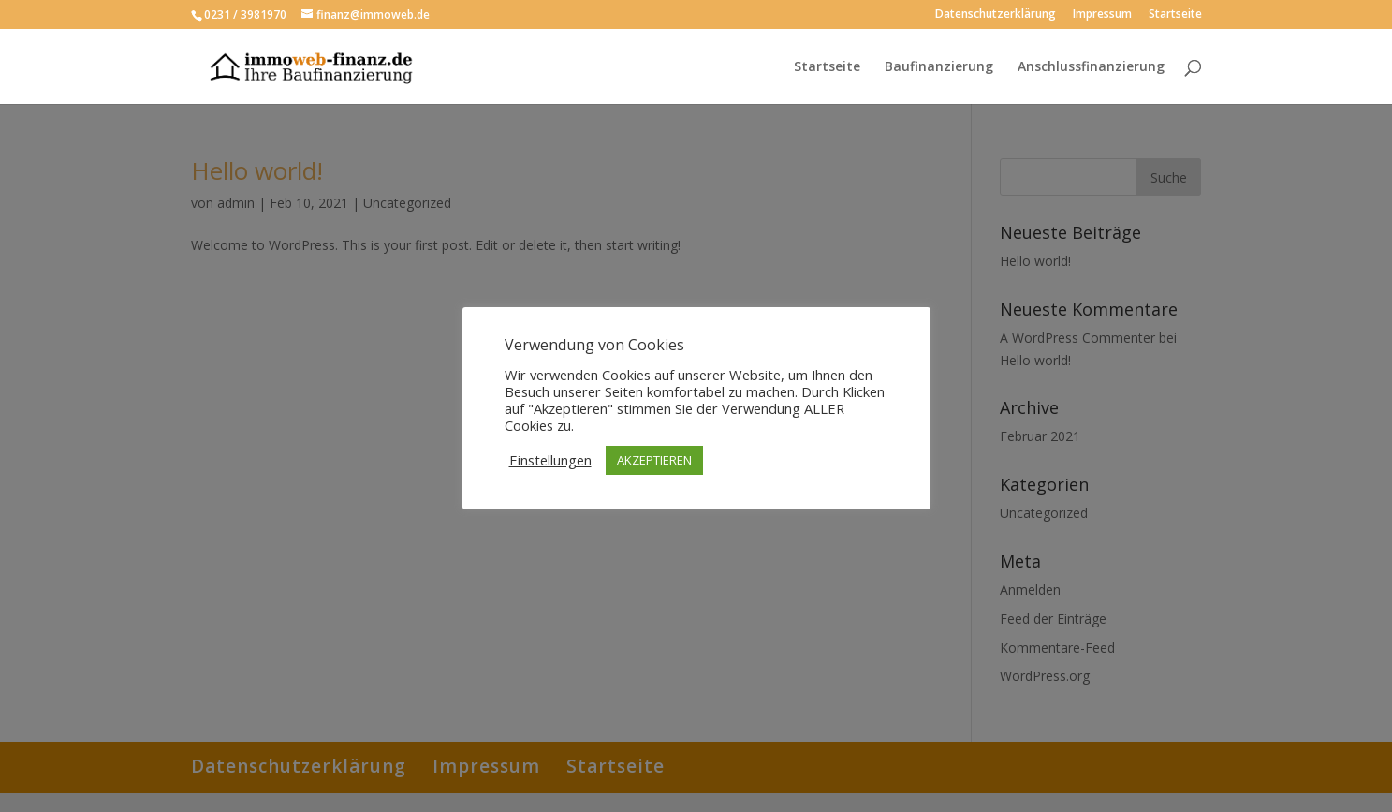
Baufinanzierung (939, 67)
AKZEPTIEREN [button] (654, 459)
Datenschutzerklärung (995, 15)
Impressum (1102, 15)
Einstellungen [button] (550, 459)
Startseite (1175, 15)
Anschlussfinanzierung (1091, 67)
